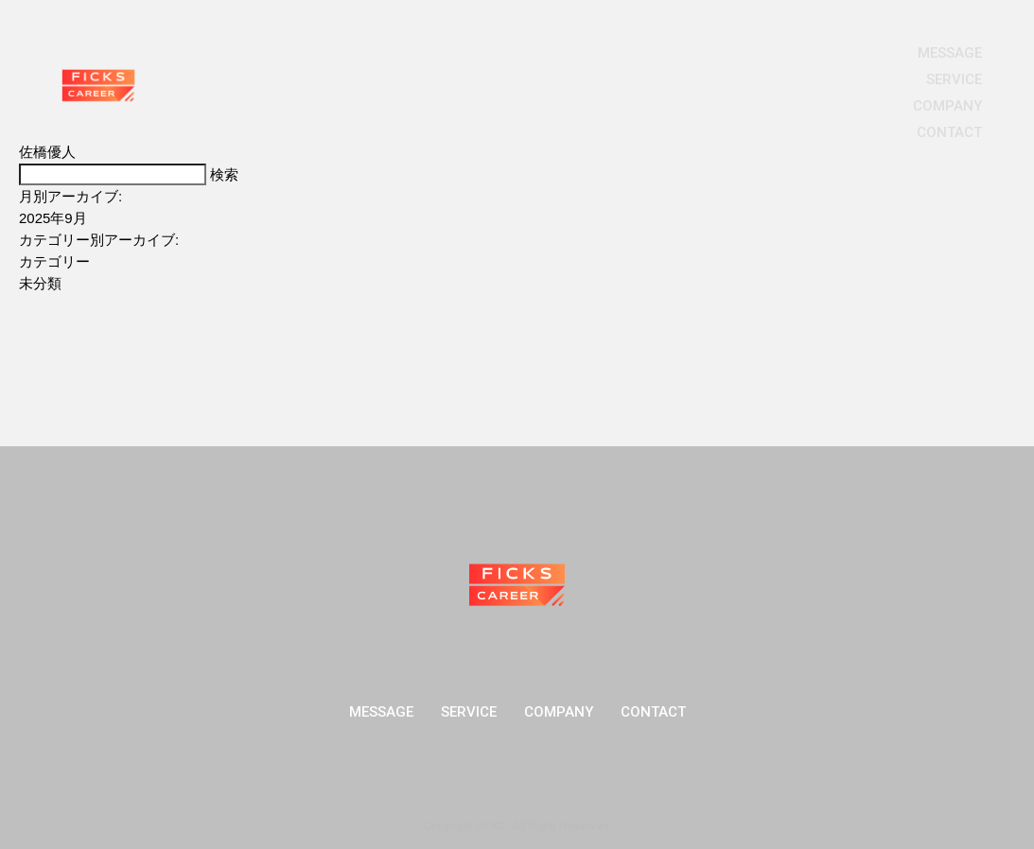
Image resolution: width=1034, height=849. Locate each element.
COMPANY (947, 105)
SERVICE (954, 79)
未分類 (40, 283)
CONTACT (949, 132)
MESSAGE (950, 52)
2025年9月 (53, 218)
